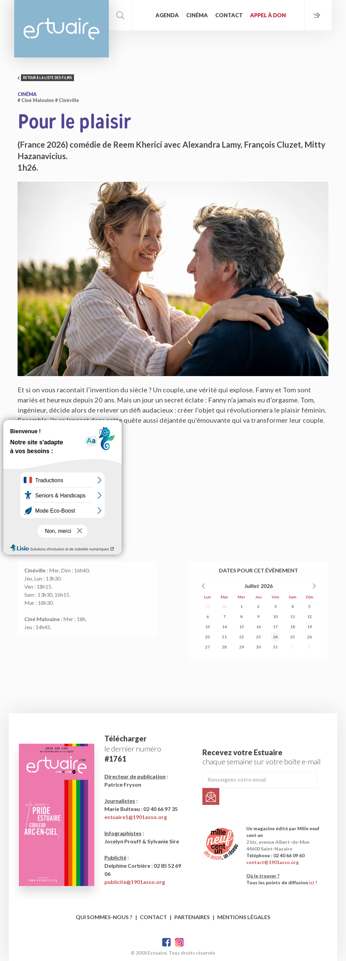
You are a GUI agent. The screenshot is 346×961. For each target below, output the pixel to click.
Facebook (166, 942)
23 (258, 636)
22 (241, 636)
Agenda (167, 15)
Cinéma (197, 15)
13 (207, 626)
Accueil (144, 15)
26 (309, 636)
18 (292, 626)
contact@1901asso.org (272, 862)
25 (292, 636)
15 (241, 626)
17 (275, 626)
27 (207, 646)
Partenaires (192, 917)
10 (275, 616)
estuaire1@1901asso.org (135, 817)
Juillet (251, 586)
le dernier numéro (132, 748)
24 (275, 636)
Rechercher (120, 15)
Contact (229, 15)
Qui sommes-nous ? (104, 917)
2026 (267, 586)
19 (309, 626)
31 (275, 646)
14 (224, 626)
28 (224, 646)
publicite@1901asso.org (134, 882)
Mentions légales (243, 917)
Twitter (179, 942)
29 (207, 606)
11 (292, 616)
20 (207, 636)
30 (224, 606)
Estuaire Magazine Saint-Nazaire (61, 28)
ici (311, 882)
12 (309, 616)
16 (258, 626)
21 (224, 636)
